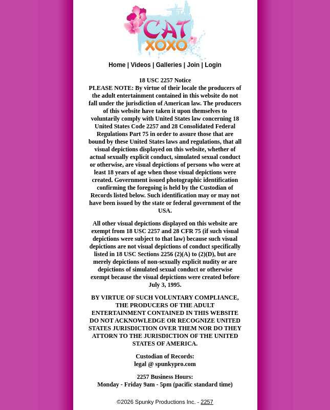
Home (116, 65)
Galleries (169, 65)
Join (193, 65)
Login (213, 65)
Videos (141, 65)
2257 (207, 402)
